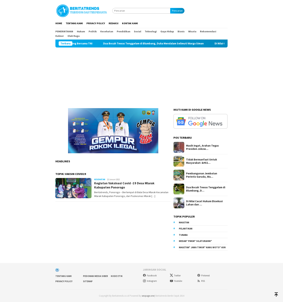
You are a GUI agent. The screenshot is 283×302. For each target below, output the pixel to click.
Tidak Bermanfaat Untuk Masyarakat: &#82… (201, 161)
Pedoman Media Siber (95, 276)
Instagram (150, 281)
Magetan (184, 222)
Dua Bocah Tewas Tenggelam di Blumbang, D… (205, 189)
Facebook (150, 275)
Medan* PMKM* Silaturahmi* (195, 241)
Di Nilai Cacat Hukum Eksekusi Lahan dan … (204, 203)
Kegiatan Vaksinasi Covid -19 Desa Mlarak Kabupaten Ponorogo (124, 185)
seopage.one (148, 295)
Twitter (175, 275)
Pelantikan (185, 228)
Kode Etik (117, 276)
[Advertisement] (141, 74)
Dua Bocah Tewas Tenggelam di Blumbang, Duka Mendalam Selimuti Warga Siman (160, 43)
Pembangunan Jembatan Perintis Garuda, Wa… (201, 175)
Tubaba (183, 234)
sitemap (88, 281)
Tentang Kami (63, 276)
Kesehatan (99, 179)
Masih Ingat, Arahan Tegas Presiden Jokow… (202, 147)
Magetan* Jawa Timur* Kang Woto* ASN (202, 247)
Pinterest (203, 275)
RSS (201, 281)
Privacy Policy (63, 281)
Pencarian (177, 10)
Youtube (176, 281)
